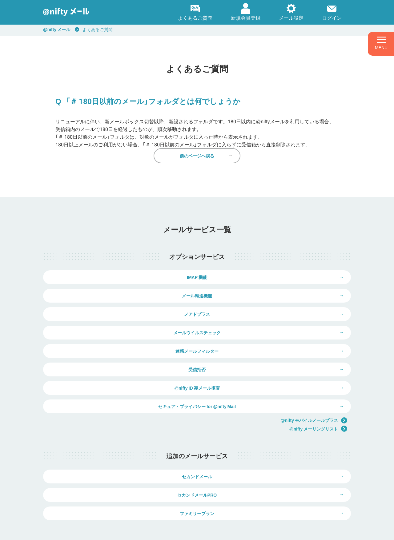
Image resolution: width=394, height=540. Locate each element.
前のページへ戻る (197, 165)
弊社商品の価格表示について (277, 503)
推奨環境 (204, 531)
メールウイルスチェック (274, 314)
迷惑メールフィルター (120, 337)
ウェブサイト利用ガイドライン (162, 531)
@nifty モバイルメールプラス (314, 374)
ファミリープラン (197, 458)
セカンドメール (120, 435)
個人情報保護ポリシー (108, 531)
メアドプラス (120, 314)
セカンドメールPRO (274, 435)
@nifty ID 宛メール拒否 (120, 360)
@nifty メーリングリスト (318, 382)
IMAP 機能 (120, 291)
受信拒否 (274, 337)
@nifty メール (56, 29)
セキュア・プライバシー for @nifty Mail (274, 360)
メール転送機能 (274, 291)
